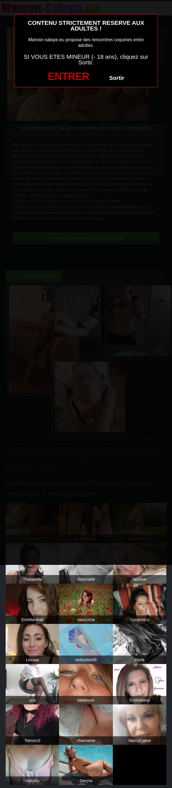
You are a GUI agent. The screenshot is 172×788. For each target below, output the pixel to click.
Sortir (116, 78)
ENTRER (69, 76)
